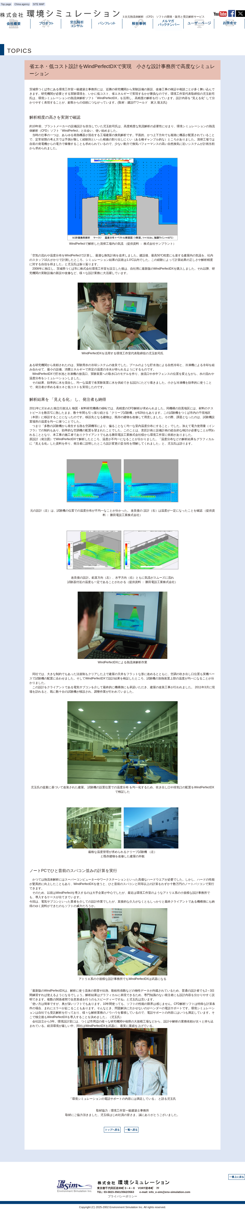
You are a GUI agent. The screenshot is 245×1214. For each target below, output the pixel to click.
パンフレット (107, 25)
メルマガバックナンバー (168, 25)
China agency (21, 4)
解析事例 (138, 25)
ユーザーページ (199, 25)
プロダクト (46, 25)
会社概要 (15, 25)
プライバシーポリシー (122, 1196)
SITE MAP (38, 4)
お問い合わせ (230, 25)
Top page (6, 4)
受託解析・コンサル (76, 25)
